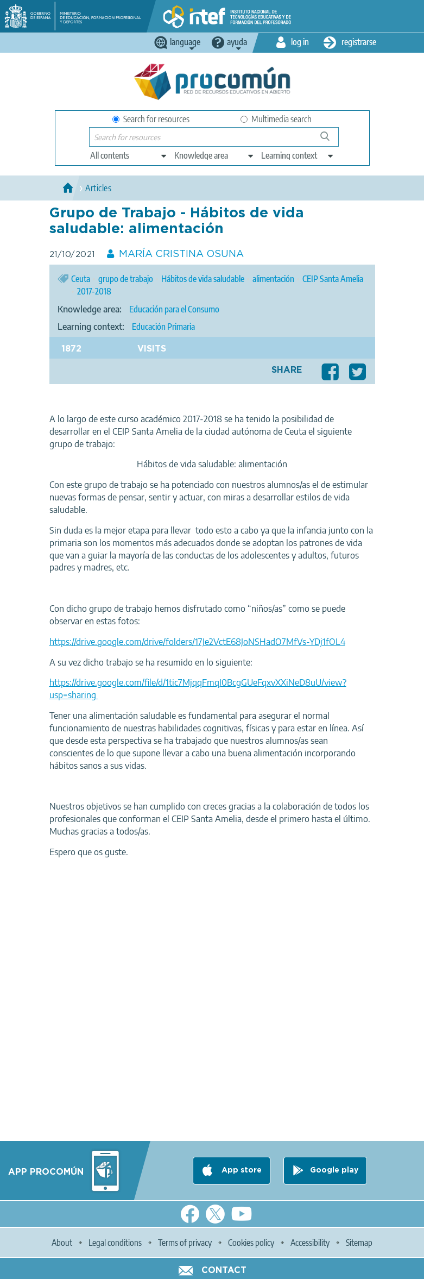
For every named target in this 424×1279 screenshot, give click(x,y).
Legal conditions (115, 1242)
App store (240, 1170)
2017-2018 (94, 291)
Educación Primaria (163, 326)
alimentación (273, 278)
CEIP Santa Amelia (332, 278)
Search (330, 140)
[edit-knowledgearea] (214, 155)
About (62, 1242)
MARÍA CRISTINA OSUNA (181, 254)
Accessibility (310, 1242)
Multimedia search (276, 119)
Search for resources (150, 119)
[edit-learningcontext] (298, 155)
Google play (334, 1170)
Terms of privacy (185, 1242)
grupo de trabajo (125, 278)
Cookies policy (251, 1242)
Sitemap (359, 1242)
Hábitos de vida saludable (202, 278)
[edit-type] (129, 155)
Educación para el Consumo (174, 309)
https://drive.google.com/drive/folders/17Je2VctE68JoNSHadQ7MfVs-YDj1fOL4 (197, 641)
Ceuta (80, 278)
